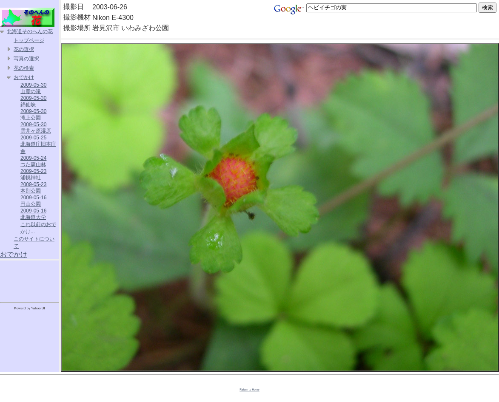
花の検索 (24, 68)
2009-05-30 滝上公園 (33, 114)
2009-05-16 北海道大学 (33, 214)
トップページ (29, 40)
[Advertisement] (29, 279)
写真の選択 (26, 59)
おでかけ (24, 77)
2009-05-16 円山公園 (33, 201)
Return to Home (249, 389)
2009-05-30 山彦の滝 (33, 88)
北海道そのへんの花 (30, 31)
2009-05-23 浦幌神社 (33, 174)
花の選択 (24, 49)
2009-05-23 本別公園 (33, 187)
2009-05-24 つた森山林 (33, 161)
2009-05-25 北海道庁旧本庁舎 (38, 144)
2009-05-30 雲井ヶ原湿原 (35, 128)
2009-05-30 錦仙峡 (33, 101)
